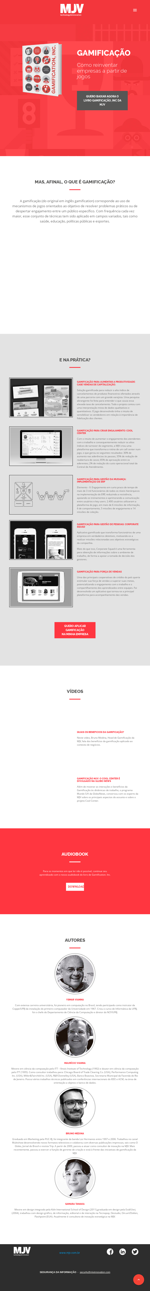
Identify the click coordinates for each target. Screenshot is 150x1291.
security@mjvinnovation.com (95, 1272)
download (76, 886)
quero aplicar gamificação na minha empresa (75, 630)
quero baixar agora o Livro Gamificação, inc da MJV (102, 100)
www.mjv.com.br (69, 1252)
